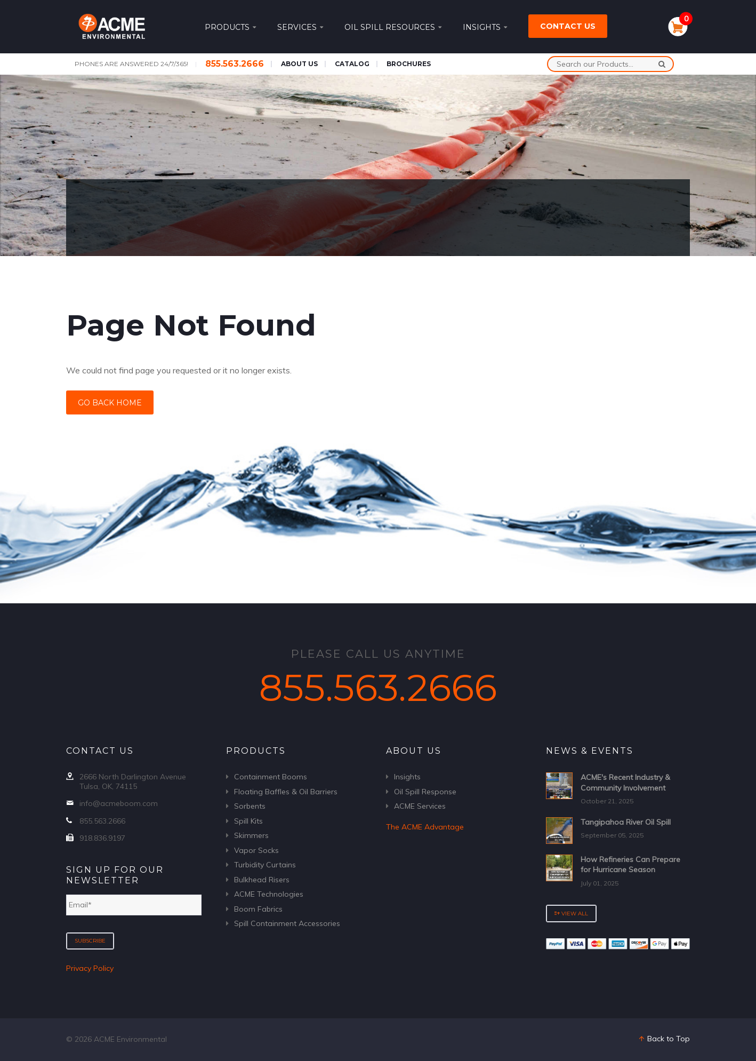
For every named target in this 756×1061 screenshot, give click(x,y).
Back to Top (664, 1038)
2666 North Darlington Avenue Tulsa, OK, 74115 (132, 781)
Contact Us (568, 26)
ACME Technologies (268, 894)
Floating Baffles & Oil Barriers (285, 791)
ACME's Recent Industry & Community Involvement (625, 782)
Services (300, 27)
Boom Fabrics (258, 909)
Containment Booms (270, 776)
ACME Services (420, 806)
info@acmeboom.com (118, 803)
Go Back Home (110, 403)
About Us (299, 64)
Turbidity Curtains (265, 864)
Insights (485, 27)
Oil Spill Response (425, 791)
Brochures (409, 64)
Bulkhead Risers (261, 879)
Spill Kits (248, 821)
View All (571, 913)
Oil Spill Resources (392, 27)
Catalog (352, 64)
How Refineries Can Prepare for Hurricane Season (630, 865)
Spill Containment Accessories (287, 923)
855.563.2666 (234, 64)
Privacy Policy (90, 968)
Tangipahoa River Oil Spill (626, 822)
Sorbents (250, 806)
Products (230, 27)
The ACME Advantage (425, 827)
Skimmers (251, 835)
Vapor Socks (256, 850)
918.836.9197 (102, 838)
